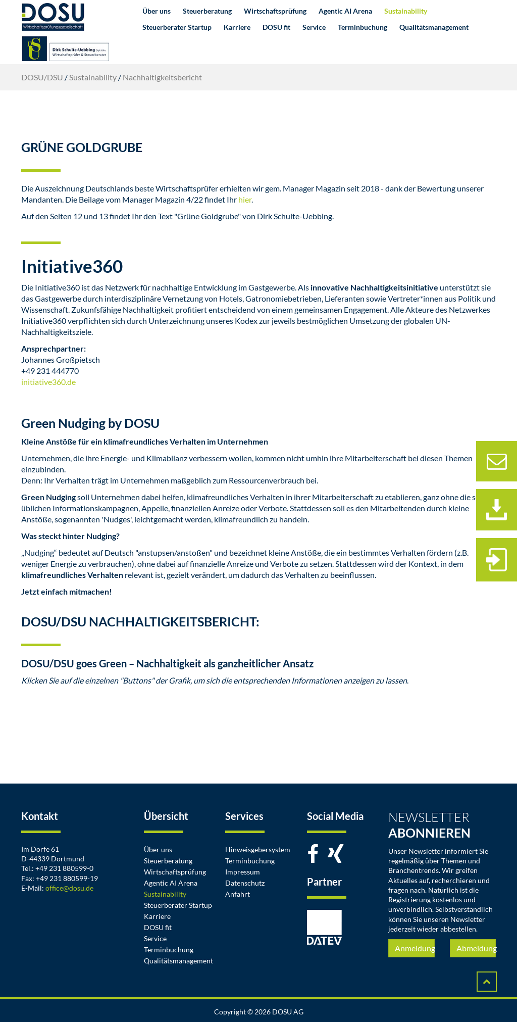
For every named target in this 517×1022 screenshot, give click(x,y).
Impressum (242, 871)
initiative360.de (48, 381)
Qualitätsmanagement (434, 27)
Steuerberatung (207, 11)
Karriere (237, 27)
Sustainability (405, 11)
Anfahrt (237, 894)
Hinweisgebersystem (257, 849)
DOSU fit (276, 27)
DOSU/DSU (42, 77)
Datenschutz (245, 883)
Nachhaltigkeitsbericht (162, 77)
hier (244, 199)
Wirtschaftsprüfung (275, 11)
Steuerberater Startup (177, 27)
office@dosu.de (69, 888)
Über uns (156, 11)
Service (314, 27)
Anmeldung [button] (414, 948)
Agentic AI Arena (345, 11)
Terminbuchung (362, 27)
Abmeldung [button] (476, 948)
